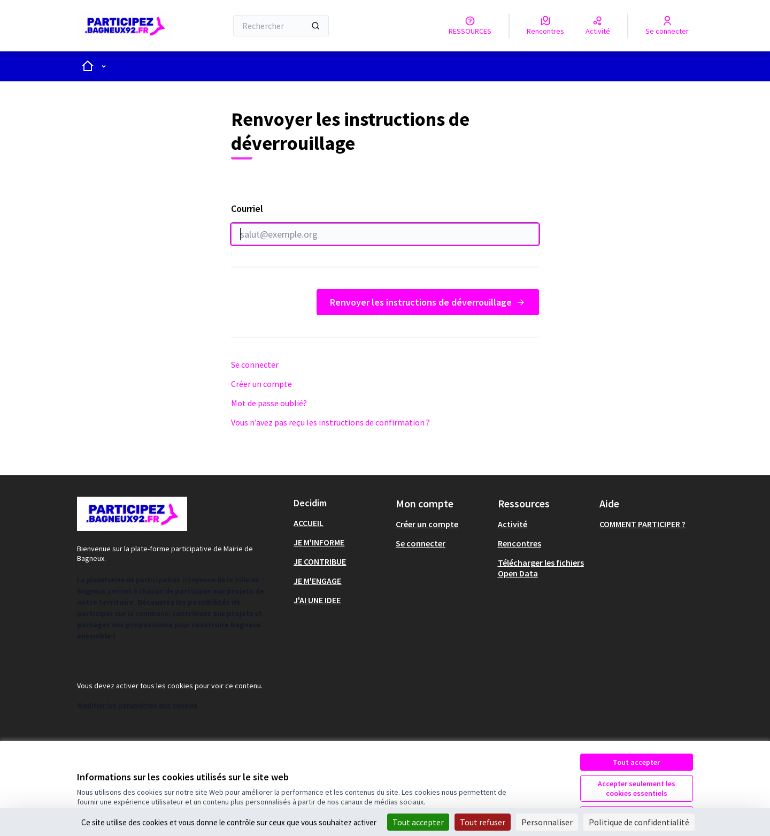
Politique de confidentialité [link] (639, 822)
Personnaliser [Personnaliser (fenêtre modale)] (547, 822)
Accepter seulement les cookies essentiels (636, 788)
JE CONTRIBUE (320, 561)
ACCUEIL (309, 523)
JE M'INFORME (319, 542)
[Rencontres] (545, 25)
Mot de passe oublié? (269, 403)
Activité (512, 524)
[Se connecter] (667, 25)
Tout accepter (636, 762)
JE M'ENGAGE (317, 580)
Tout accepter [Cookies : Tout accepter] (418, 822)
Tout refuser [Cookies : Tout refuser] (482, 822)
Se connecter (255, 364)
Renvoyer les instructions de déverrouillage (428, 302)
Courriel (385, 223)
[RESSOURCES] (470, 25)
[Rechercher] (281, 26)
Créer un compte (261, 383)
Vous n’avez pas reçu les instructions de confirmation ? (330, 422)
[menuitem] (340, 523)
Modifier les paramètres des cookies (138, 705)
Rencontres (519, 543)
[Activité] (597, 25)
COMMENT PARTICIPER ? (642, 524)
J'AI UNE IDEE (317, 600)
